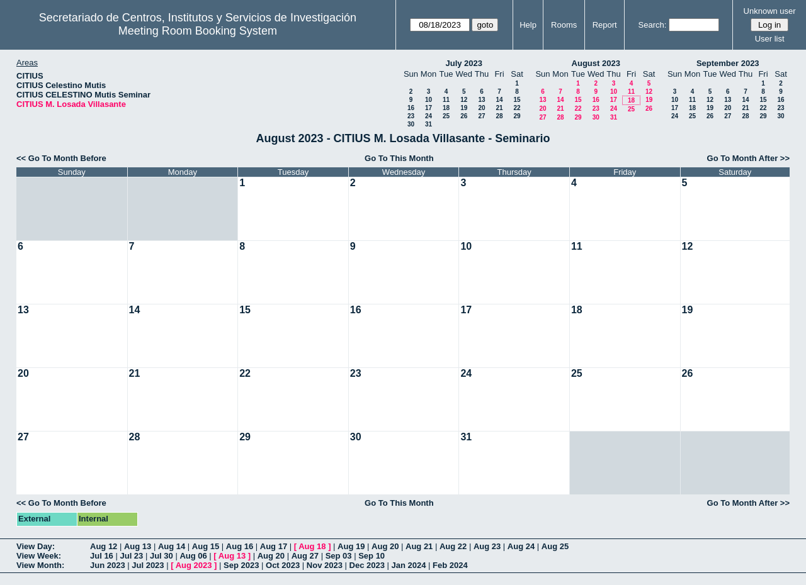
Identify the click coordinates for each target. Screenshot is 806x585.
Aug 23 (487, 546)
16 (410, 107)
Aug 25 (555, 546)
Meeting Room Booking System (197, 31)
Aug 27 (305, 555)
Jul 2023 (148, 565)
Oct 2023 (283, 565)
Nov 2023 (325, 565)
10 (428, 99)
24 (428, 116)
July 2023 (463, 63)
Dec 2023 (367, 565)
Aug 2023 (194, 565)
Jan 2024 (409, 565)
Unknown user (770, 11)
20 (481, 107)
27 (481, 116)
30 (410, 124)
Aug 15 (205, 546)
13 (481, 99)
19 (463, 107)
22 (516, 107)
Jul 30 (161, 555)
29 (516, 116)
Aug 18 (312, 546)
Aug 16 (239, 546)
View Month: (40, 565)
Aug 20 (385, 546)
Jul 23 (131, 555)
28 (499, 116)
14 (499, 99)
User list (770, 38)
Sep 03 (339, 555)
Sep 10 (371, 555)
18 (446, 107)
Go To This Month (399, 158)
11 (446, 99)
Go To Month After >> (748, 158)
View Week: (38, 555)
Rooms (564, 25)
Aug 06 (193, 555)
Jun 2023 (107, 565)
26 (463, 116)
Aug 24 (521, 546)
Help (527, 25)
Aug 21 (419, 546)
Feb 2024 (450, 565)
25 (446, 116)
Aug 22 (453, 546)
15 (516, 99)
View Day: (35, 546)
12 (463, 99)
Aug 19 (351, 546)
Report (605, 25)
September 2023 (727, 63)
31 (428, 124)
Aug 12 (103, 546)
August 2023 (596, 63)
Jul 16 (101, 555)
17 (428, 107)
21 (499, 107)
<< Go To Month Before (61, 158)
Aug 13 (137, 546)
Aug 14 (171, 546)
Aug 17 (273, 546)
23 (410, 116)
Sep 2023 (241, 565)
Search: (653, 25)
